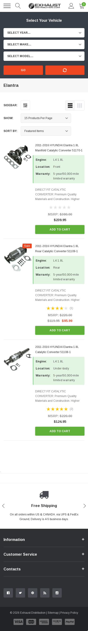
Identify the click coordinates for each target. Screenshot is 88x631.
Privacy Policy (69, 612)
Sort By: (10, 131)
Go (23, 70)
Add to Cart (60, 229)
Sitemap (53, 612)
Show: (8, 118)
